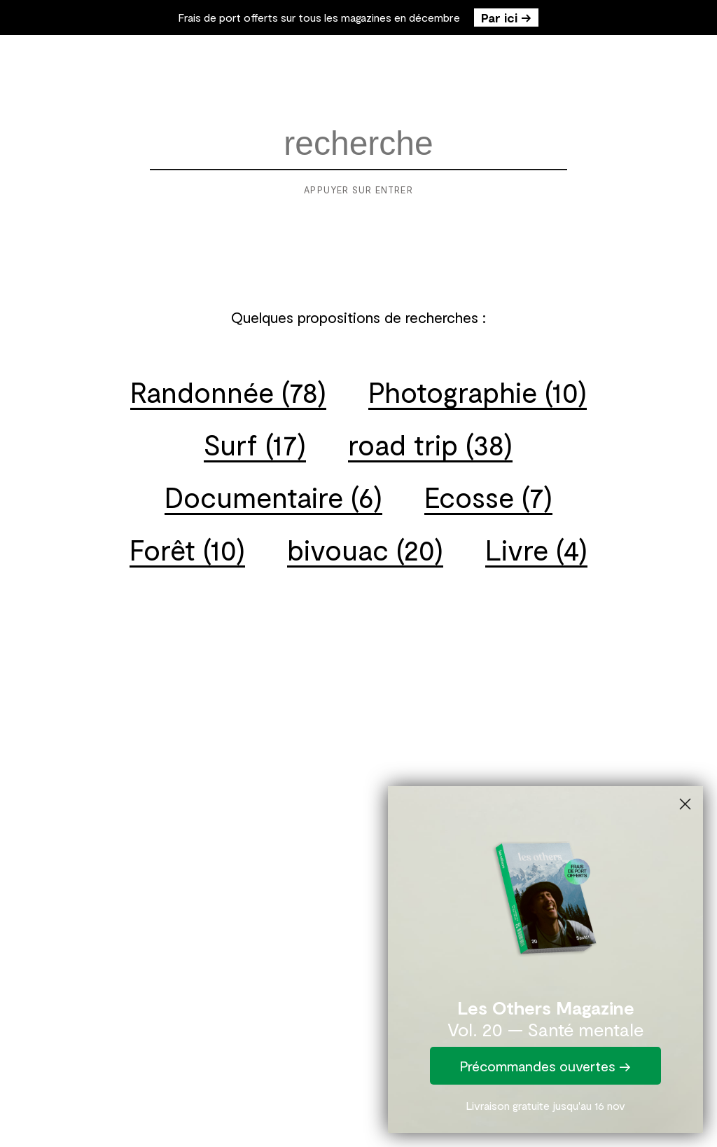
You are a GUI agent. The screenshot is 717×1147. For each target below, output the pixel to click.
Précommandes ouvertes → (545, 1065)
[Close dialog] (685, 804)
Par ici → (506, 17)
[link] (545, 894)
